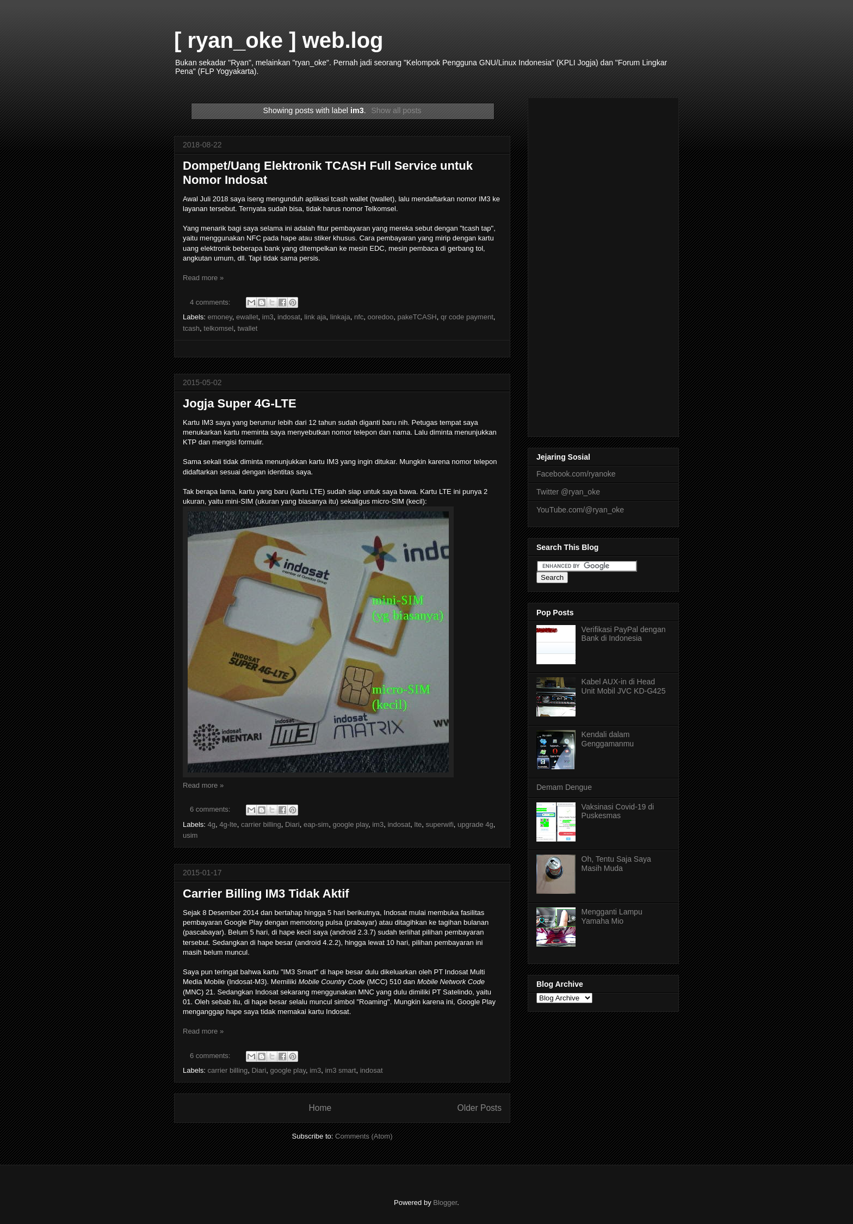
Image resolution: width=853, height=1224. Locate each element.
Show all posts (396, 110)
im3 (268, 317)
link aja (315, 317)
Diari (292, 824)
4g (211, 824)
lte (418, 824)
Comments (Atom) (363, 1136)
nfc (358, 317)
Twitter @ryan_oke (568, 491)
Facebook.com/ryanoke (576, 473)
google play (350, 824)
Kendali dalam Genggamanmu (608, 739)
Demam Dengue (564, 787)
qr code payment (467, 317)
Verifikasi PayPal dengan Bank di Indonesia (624, 634)
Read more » (203, 278)
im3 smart (340, 1070)
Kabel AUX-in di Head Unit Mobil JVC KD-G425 (624, 686)
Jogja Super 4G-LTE (239, 403)
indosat (288, 317)
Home (319, 1107)
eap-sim (316, 824)
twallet (247, 328)
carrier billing (261, 824)
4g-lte (228, 824)
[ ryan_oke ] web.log (279, 40)
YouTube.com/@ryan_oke (580, 509)
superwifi (440, 824)
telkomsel (218, 328)
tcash (191, 328)
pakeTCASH (416, 317)
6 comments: (211, 809)
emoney (220, 317)
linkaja (340, 317)
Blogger (445, 1202)
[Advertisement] (603, 265)
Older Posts (480, 1107)
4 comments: (211, 302)
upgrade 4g (475, 824)
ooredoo (381, 317)
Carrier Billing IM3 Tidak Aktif (266, 893)
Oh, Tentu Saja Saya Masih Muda (616, 864)
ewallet (247, 317)
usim (190, 835)
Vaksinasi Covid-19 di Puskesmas (618, 811)
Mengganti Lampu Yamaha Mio (612, 916)
